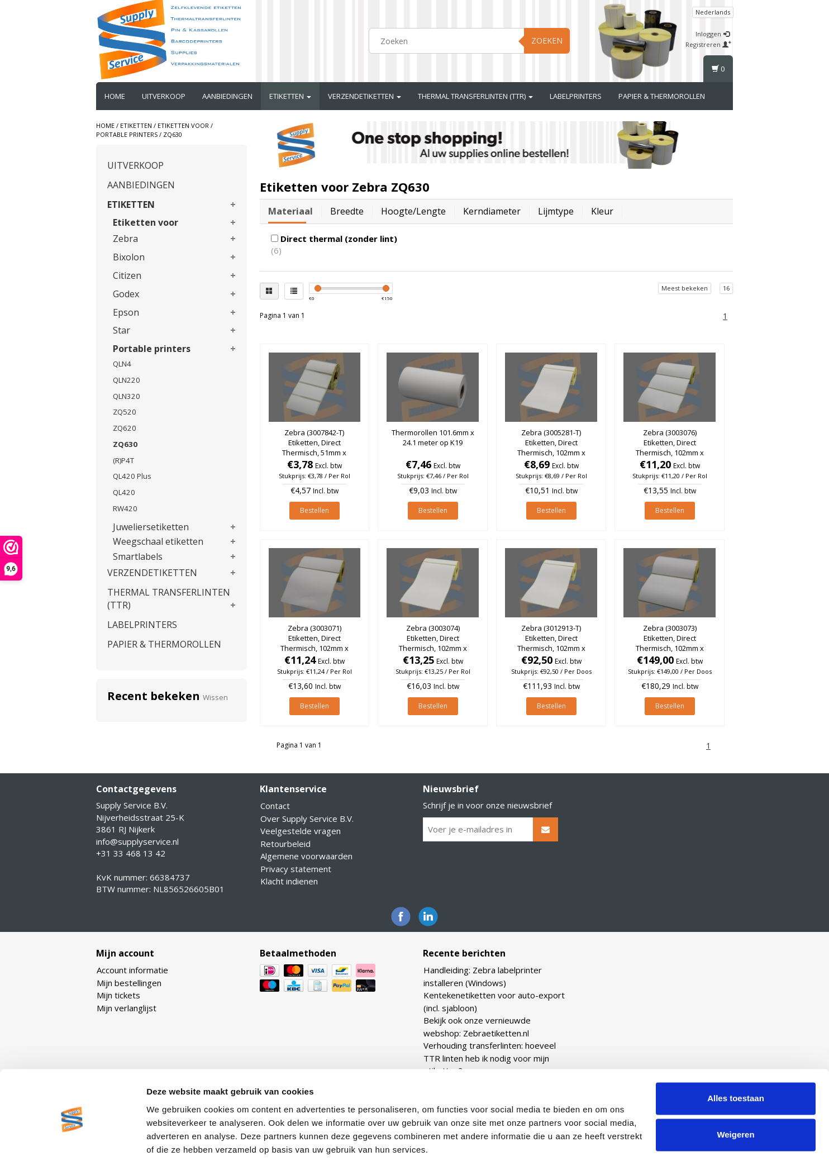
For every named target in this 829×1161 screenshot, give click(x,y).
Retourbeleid (285, 843)
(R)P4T (123, 460)
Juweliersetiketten (151, 527)
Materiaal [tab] (290, 211)
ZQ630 (172, 134)
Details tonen (172, 1139)
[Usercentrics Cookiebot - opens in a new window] (72, 1139)
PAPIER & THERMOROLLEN (661, 96)
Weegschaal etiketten (158, 541)
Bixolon (129, 257)
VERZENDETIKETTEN (364, 96)
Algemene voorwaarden (306, 856)
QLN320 (126, 396)
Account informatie (132, 970)
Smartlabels (138, 556)
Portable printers (127, 134)
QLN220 (126, 380)
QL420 (124, 492)
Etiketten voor (183, 125)
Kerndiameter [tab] (492, 211)
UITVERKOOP (163, 96)
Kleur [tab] (602, 211)
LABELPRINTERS (576, 96)
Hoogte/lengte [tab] (413, 211)
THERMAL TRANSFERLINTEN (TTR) (475, 96)
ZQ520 (124, 412)
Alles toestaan (735, 1057)
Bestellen (314, 510)
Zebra (125, 238)
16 (726, 288)
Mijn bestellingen (129, 982)
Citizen (127, 275)
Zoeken (547, 40)
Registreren (708, 44)
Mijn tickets (118, 995)
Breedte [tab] (347, 211)
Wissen (215, 697)
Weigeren (735, 1093)
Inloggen (712, 34)
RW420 (125, 508)
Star (121, 330)
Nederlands (712, 12)
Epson (126, 312)
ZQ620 (124, 428)
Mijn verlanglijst (126, 1008)
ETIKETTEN (290, 96)
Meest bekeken (684, 288)
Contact (275, 805)
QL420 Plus (132, 476)
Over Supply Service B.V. (307, 818)
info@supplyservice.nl (137, 841)
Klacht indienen (289, 881)
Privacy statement (295, 868)
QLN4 (122, 364)
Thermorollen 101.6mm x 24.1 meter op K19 (433, 437)
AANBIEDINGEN (227, 96)
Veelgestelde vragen (300, 830)
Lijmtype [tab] (556, 211)
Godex (126, 294)
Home (114, 96)
